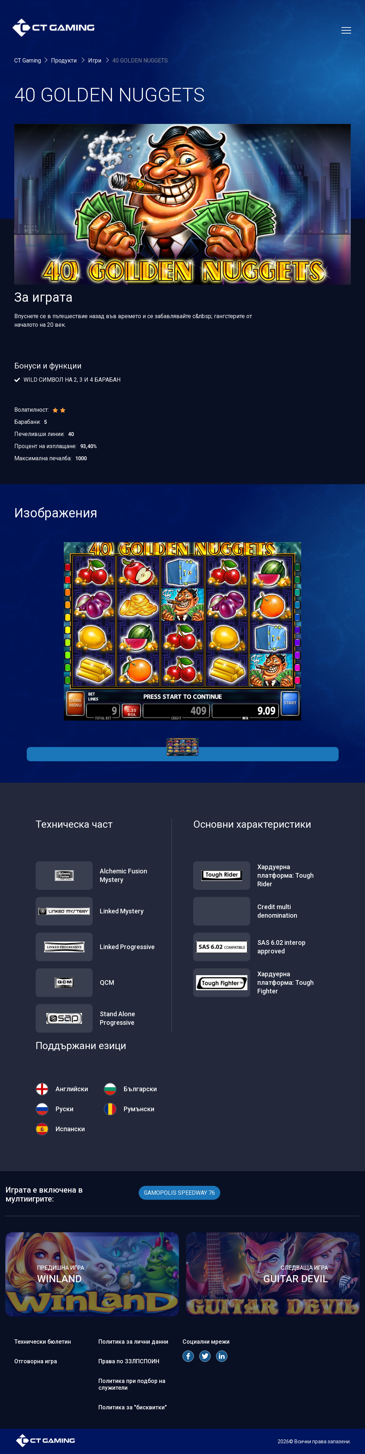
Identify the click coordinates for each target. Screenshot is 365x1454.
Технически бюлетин (42, 1341)
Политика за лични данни (133, 1341)
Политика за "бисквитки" (132, 1407)
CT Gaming (27, 60)
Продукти (64, 60)
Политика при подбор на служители (131, 1384)
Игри (95, 60)
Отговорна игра (35, 1361)
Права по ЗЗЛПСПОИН (128, 1361)
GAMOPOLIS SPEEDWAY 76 (179, 1192)
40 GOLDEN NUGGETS (140, 60)
